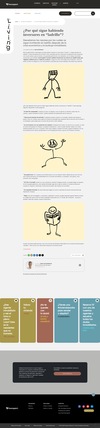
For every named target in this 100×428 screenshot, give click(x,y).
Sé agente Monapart (63, 406)
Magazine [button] (55, 3)
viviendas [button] (37, 3)
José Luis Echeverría (38, 49)
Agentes (65, 3)
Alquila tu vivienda (47, 408)
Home (16, 21)
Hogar (17, 13)
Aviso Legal (27, 425)
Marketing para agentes (64, 410)
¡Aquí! (26, 313)
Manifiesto (30, 408)
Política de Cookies (38, 425)
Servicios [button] (46, 3)
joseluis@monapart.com (40, 266)
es (78, 3)
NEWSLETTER (89, 410)
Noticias (38, 13)
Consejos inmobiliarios (26, 21)
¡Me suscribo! (9, 336)
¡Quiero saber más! (88, 329)
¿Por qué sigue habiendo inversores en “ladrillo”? (46, 21)
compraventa (27, 249)
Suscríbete (65, 13)
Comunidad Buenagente (64, 413)
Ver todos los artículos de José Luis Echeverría (35, 274)
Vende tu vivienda (47, 406)
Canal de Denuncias (50, 425)
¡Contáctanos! (64, 316)
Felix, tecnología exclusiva (64, 408)
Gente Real (27, 13)
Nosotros (30, 406)
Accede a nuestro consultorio (45, 318)
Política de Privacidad (16, 425)
